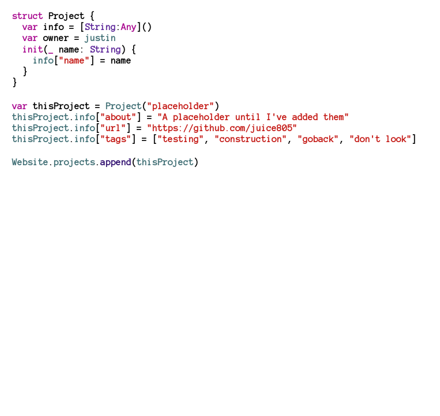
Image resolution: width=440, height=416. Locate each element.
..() (105, 162)
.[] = (155, 128)
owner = (69, 38)
